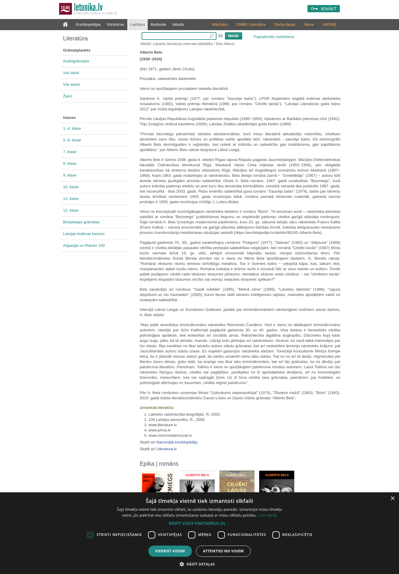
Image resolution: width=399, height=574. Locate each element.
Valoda (178, 24)
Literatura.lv (166, 449)
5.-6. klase (72, 140)
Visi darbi (71, 73)
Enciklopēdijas (88, 24)
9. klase (70, 175)
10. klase (71, 187)
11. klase (71, 198)
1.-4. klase (72, 128)
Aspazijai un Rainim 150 (84, 245)
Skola (309, 24)
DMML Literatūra (251, 24)
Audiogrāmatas (76, 61)
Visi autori (71, 84)
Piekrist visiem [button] (170, 551)
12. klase (71, 210)
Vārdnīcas (115, 24)
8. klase (70, 163)
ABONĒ (329, 24)
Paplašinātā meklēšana (274, 37)
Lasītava (137, 24)
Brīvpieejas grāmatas (81, 222)
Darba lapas (284, 24)
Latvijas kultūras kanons (84, 234)
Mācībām (220, 24)
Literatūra (75, 38)
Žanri (67, 96)
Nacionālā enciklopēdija (176, 442)
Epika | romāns (159, 463)
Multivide (158, 24)
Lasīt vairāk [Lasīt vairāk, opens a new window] (267, 515)
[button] (199, 523)
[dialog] (199, 533)
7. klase (70, 152)
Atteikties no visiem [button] (223, 551)
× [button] (392, 498)
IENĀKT (329, 8)
